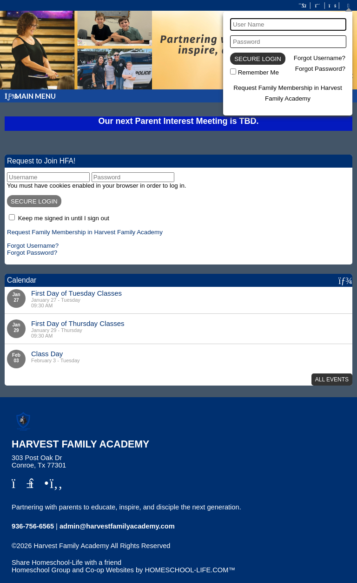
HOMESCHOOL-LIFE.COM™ (190, 570)
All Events (332, 379)
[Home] (303, 5)
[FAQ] (332, 5)
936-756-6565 (33, 526)
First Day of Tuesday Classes (76, 293)
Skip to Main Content (50, 553)
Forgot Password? (320, 68)
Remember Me (258, 72)
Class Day (47, 354)
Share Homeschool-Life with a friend (66, 562)
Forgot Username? (319, 57)
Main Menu (30, 96)
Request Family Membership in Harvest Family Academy (85, 232)
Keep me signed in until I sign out (63, 218)
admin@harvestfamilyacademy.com (117, 526)
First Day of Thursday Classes (78, 323)
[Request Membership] (317, 5)
